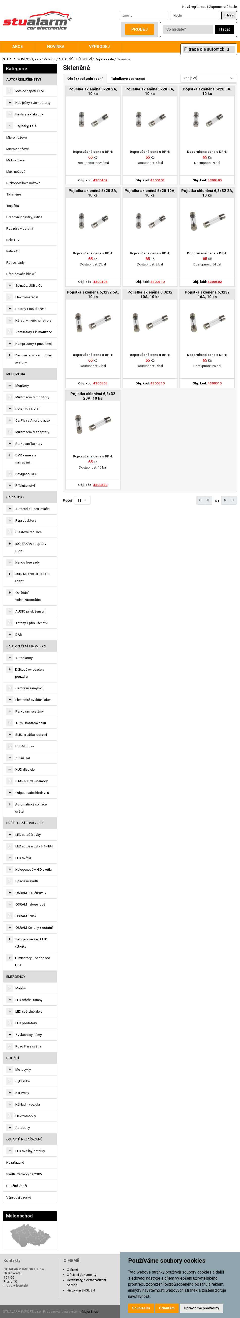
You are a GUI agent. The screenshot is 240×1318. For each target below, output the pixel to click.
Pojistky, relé (104, 59)
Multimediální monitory (32, 397)
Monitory (22, 385)
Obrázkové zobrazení (85, 79)
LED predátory (26, 1023)
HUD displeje (25, 769)
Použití (12, 1058)
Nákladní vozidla (27, 1104)
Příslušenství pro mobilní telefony (33, 358)
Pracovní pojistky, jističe (24, 217)
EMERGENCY (15, 976)
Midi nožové (15, 160)
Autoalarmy (24, 658)
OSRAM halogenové (30, 904)
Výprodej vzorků (18, 1197)
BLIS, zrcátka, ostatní (31, 735)
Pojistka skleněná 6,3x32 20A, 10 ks (92, 396)
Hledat (224, 29)
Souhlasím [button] (141, 1308)
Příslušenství (25, 485)
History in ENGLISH (81, 1290)
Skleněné (13, 194)
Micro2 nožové (17, 149)
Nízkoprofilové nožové (23, 183)
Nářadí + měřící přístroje (33, 320)
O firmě (72, 1269)
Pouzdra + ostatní (19, 228)
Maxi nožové (15, 171)
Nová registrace (194, 7)
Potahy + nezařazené (30, 309)
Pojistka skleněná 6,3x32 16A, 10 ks (207, 294)
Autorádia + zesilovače (32, 509)
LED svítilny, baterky (30, 1151)
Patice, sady (15, 262)
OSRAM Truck (25, 916)
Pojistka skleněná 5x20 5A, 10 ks (207, 91)
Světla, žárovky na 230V (24, 1174)
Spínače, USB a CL (28, 285)
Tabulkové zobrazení (128, 79)
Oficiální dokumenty (81, 1275)
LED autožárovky (28, 835)
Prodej (139, 29)
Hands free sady (27, 562)
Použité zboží (16, 1186)
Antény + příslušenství (31, 623)
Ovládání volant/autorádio (28, 596)
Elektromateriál (26, 297)
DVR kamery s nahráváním (25, 458)
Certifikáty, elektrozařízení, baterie (87, 1282)
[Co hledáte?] (188, 29)
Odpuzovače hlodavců (32, 793)
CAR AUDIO (15, 497)
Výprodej (99, 46)
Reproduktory (25, 520)
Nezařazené (15, 1162)
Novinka (56, 46)
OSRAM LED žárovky (30, 893)
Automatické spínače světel (31, 807)
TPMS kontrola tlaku (30, 723)
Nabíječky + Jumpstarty (32, 103)
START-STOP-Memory (31, 781)
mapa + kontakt (16, 1285)
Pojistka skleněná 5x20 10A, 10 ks (150, 193)
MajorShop (90, 1311)
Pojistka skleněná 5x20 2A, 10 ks (93, 91)
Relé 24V (13, 251)
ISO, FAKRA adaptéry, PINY (31, 547)
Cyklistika (22, 1081)
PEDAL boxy (24, 746)
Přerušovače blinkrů (21, 274)
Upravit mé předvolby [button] (201, 1308)
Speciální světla (27, 881)
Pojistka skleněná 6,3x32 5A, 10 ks (93, 294)
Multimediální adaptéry (32, 432)
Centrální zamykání (29, 688)
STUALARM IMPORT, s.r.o (22, 59)
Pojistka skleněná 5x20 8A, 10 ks (93, 193)
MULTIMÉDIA (15, 374)
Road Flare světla (28, 1046)
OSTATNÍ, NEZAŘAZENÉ (24, 1139)
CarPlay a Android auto (32, 420)
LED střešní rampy (28, 1000)
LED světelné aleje (28, 1011)
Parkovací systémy (29, 711)
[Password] (194, 15)
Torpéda (12, 206)
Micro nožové (16, 137)
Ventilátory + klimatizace (33, 332)
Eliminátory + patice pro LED (32, 961)
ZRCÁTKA (22, 758)
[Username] (143, 15)
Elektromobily (25, 1116)
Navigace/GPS (26, 474)
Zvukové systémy (28, 1035)
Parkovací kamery (28, 444)
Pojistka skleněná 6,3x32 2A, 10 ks (207, 193)
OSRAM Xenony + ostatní (34, 927)
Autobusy (22, 1128)
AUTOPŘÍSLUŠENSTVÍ (75, 59)
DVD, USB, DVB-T (28, 409)
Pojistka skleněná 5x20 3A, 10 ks (150, 91)
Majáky (20, 988)
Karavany (22, 1093)
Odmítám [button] (167, 1308)
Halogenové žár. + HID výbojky (31, 942)
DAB (18, 634)
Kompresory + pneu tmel (33, 343)
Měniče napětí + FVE (30, 91)
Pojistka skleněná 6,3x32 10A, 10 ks (150, 294)
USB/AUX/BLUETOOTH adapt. (32, 577)
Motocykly (23, 1069)
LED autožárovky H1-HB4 (34, 846)
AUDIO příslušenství (30, 611)
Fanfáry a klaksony (29, 114)
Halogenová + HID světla (33, 869)
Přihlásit (229, 15)
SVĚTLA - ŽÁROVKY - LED (25, 823)
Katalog (49, 59)
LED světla (23, 858)
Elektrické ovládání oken (33, 700)
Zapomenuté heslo (223, 7)
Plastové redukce (28, 532)
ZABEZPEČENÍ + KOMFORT (26, 646)
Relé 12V (13, 240)
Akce (17, 46)
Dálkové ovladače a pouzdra (29, 672)
